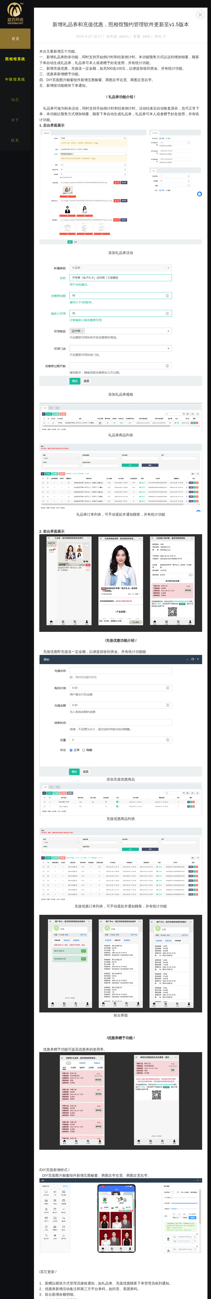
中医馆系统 (15, 79)
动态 (15, 100)
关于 (15, 120)
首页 (16, 39)
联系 (15, 140)
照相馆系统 (15, 59)
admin (124, 36)
